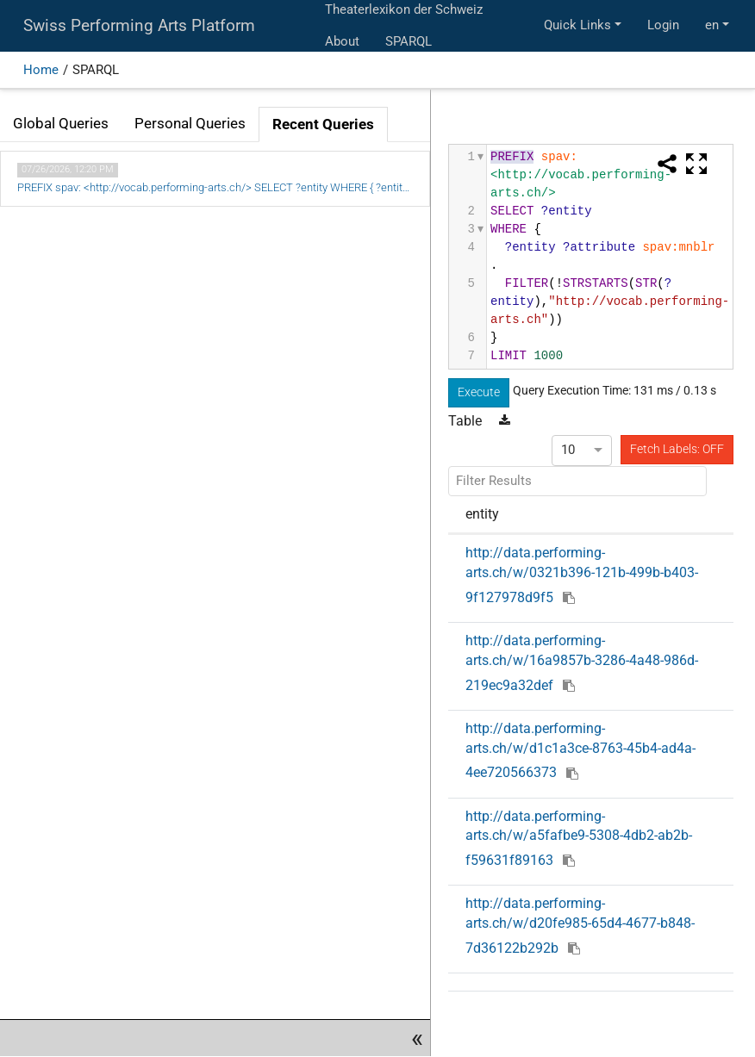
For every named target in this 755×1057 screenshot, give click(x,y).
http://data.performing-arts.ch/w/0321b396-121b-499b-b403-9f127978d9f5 (581, 574)
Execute (479, 392)
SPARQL (408, 41)
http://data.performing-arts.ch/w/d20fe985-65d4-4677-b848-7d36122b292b (580, 925)
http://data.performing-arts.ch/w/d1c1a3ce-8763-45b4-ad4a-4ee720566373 (580, 750)
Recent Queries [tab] (323, 124)
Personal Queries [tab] (190, 123)
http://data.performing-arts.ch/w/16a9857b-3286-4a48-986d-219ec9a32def (581, 662)
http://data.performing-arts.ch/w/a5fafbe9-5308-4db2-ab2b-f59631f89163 (578, 838)
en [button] (712, 25)
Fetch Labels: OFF (677, 449)
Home (41, 70)
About (342, 41)
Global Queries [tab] (61, 123)
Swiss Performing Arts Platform (139, 25)
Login (663, 25)
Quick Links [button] (577, 25)
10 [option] (568, 449)
